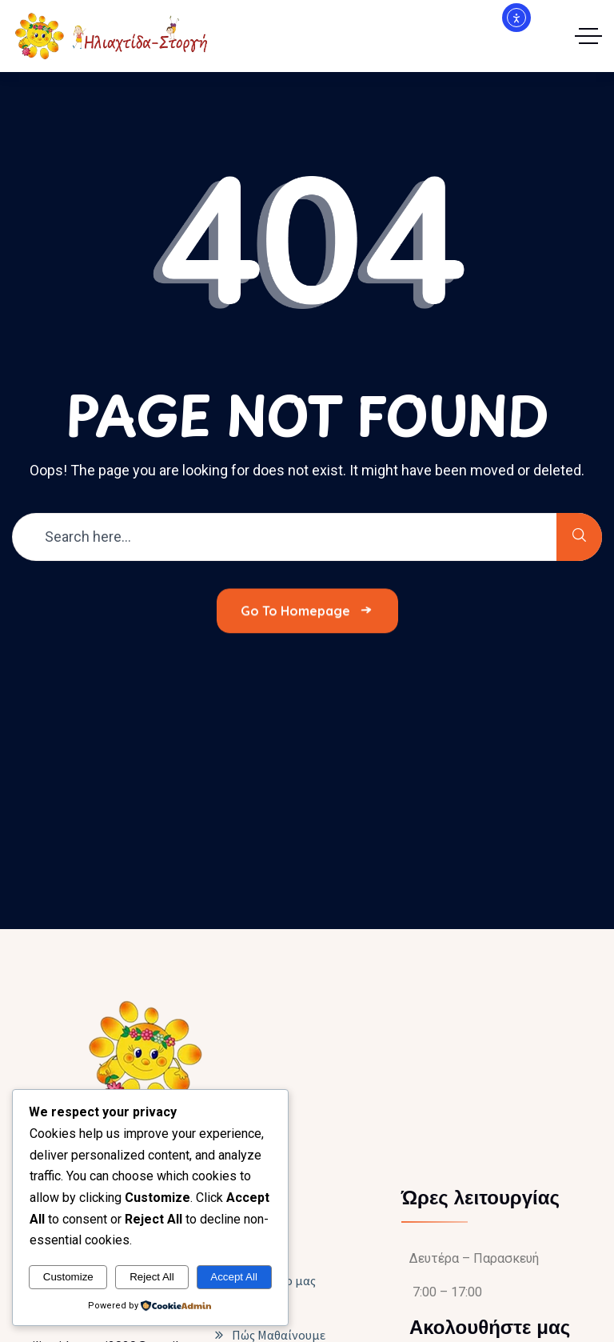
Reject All (152, 1277)
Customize (68, 1277)
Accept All (233, 1277)
